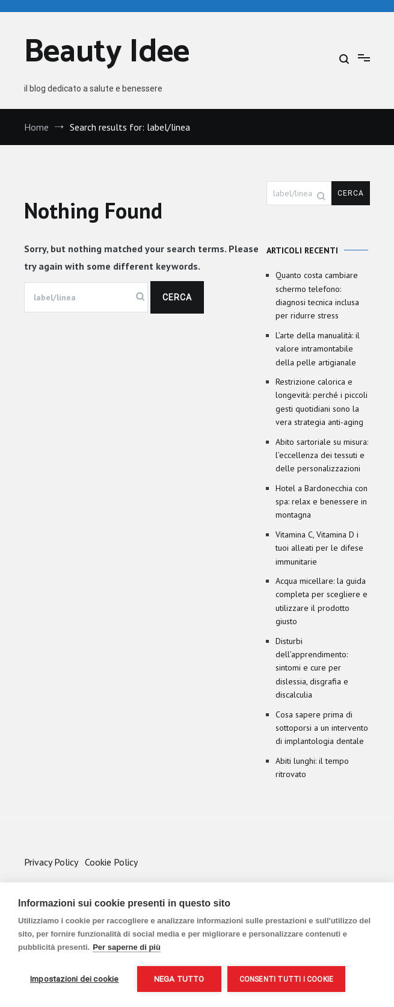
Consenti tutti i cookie (286, 979)
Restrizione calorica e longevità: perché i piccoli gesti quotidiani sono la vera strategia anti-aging (321, 401)
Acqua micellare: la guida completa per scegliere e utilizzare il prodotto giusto (321, 601)
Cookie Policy (111, 862)
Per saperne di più (127, 947)
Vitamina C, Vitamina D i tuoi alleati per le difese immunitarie (319, 548)
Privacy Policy (51, 862)
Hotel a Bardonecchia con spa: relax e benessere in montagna (321, 502)
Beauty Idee (106, 52)
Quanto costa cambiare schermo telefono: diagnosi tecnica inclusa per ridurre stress (317, 295)
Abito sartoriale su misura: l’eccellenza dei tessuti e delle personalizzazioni (321, 455)
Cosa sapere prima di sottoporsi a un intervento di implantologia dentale (321, 728)
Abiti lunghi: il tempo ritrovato (312, 767)
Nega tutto (179, 979)
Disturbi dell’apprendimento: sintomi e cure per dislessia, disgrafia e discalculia (311, 668)
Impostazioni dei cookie (74, 979)
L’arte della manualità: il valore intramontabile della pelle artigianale (317, 349)
